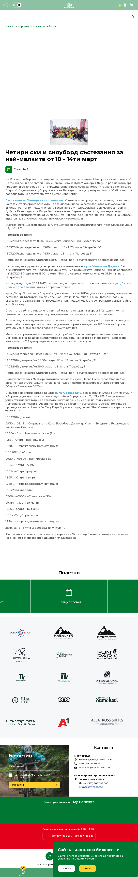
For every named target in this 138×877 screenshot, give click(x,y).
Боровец (23, 26)
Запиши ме (34, 768)
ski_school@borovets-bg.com (94, 751)
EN (6, 5)
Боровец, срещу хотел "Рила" (96, 742)
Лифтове (23, 872)
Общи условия (71, 585)
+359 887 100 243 (60, 836)
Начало (9, 26)
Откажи (66, 868)
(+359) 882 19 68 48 (89, 746)
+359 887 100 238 (83, 836)
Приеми (87, 868)
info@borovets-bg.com (91, 770)
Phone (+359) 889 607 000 (93, 766)
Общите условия (85, 858)
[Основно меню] (5, 15)
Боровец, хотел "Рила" (92, 762)
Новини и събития (44, 26)
